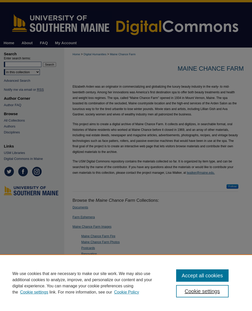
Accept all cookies (202, 275)
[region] (126, 282)
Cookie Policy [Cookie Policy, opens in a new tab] (126, 292)
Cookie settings (34, 292)
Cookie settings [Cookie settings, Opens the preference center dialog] (202, 291)
